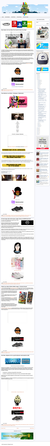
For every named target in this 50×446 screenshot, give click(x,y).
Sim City (14, 425)
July (38, 85)
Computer (16, 424)
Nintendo (16, 89)
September (39, 83)
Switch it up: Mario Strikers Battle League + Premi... (42, 94)
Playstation (22, 89)
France (14, 215)
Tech (10, 90)
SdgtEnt (2, 90)
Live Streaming (8, 89)
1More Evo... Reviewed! (41, 110)
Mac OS (33, 424)
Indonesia (26, 215)
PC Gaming (18, 89)
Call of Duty (12, 297)
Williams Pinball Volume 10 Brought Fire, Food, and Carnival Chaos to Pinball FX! (44, 153)
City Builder (13, 424)
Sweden (23, 216)
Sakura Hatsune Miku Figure (17, 270)
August (39, 84)
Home (18, 428)
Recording (25, 89)
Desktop (19, 424)
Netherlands (3, 216)
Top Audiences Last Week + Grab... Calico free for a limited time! (44, 175)
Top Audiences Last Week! (41, 109)
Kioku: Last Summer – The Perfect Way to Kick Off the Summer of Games (44, 181)
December (39, 80)
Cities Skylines (9, 424)
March (39, 124)
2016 (38, 133)
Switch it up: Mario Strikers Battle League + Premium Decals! (14, 286)
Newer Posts (3, 428)
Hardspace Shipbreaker (21, 215)
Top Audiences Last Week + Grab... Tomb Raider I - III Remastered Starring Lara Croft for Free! (44, 164)
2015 (38, 134)
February (39, 125)
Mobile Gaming (12, 89)
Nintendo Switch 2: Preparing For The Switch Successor (42, 106)
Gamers (4, 89)
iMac (25, 424)
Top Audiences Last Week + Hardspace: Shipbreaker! (12, 93)
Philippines (9, 216)
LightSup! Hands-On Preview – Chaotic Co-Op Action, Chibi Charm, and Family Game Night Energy (44, 170)
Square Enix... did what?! (41, 121)
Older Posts (32, 428)
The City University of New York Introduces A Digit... (42, 104)
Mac (30, 424)
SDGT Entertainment (30, 89)
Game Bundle (22, 424)
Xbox (12, 90)
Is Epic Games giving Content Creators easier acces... (41, 108)
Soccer (9, 352)
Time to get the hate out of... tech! (42, 99)
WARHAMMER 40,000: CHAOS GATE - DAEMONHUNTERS (42, 115)
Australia (6, 215)
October (39, 82)
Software (8, 90)
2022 (38, 79)
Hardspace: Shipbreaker (12, 146)
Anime (4, 215)
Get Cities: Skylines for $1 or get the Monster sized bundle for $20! (15, 355)
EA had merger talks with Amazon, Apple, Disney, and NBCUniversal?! (16, 218)
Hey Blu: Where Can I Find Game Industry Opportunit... (42, 114)
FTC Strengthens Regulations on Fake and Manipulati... (42, 98)
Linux (30, 215)
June (38, 86)
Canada (12, 215)
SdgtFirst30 (5, 90)
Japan (28, 215)
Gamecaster (25, 146)
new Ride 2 (17, 212)
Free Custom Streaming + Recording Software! (17, 86)
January (39, 126)
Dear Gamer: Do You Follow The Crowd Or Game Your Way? (14, 29)
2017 (38, 132)
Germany (16, 215)
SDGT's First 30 (28, 63)
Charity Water (5, 424)
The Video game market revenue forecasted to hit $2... (42, 120)
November (39, 81)
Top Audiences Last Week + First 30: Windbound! (42, 117)
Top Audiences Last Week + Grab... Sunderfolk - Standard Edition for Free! (44, 159)
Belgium (9, 215)
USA (26, 216)
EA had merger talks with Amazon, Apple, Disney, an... (42, 92)
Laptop (27, 424)
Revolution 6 (17, 421)
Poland (12, 216)
